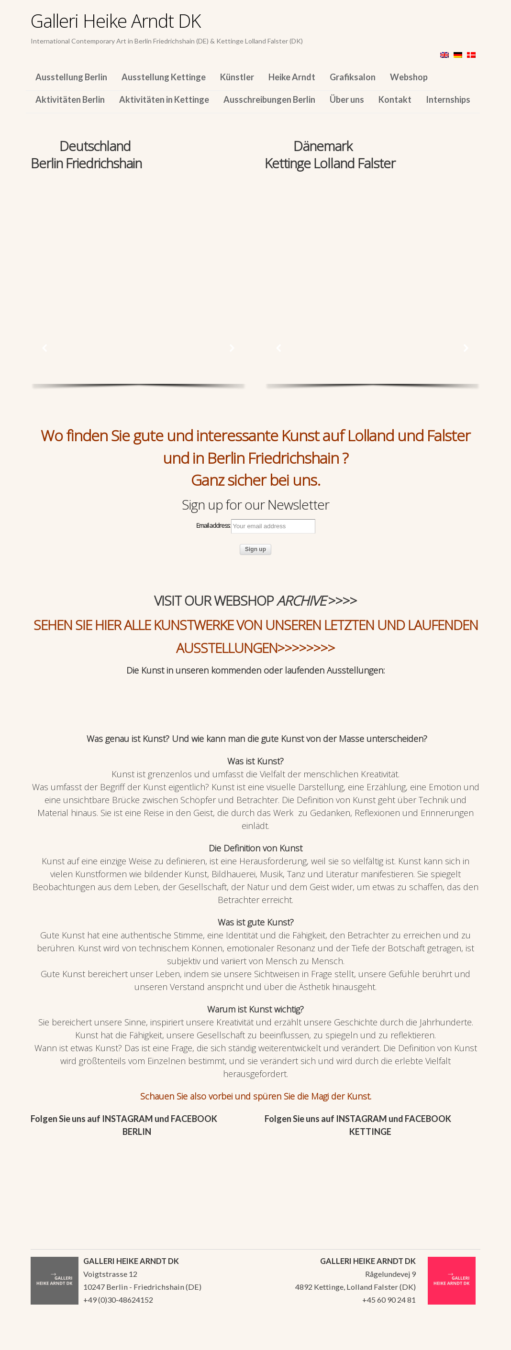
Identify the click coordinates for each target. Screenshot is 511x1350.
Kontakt (394, 99)
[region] (138, 238)
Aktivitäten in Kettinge (164, 99)
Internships (448, 99)
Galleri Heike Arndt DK (115, 20)
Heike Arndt (291, 77)
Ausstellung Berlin (71, 77)
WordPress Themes (462, 1340)
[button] (45, 348)
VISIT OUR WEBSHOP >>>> (255, 600)
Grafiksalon (353, 77)
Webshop (409, 77)
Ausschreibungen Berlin (269, 99)
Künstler (237, 77)
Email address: (255, 526)
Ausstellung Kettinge (164, 77)
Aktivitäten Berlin (70, 99)
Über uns (347, 99)
